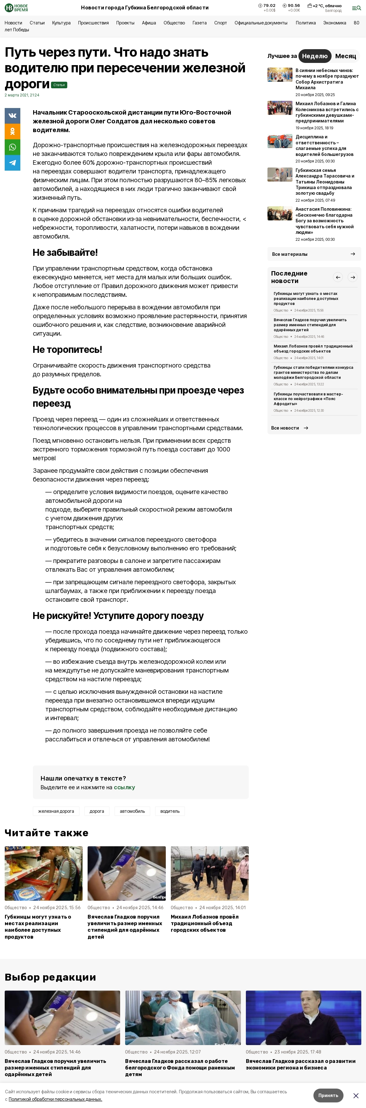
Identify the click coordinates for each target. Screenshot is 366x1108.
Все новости (285, 427)
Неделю (315, 56)
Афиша (149, 22)
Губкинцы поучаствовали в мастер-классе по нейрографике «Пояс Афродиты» (308, 399)
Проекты (125, 22)
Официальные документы (262, 22)
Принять (328, 1095)
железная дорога (56, 811)
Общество (174, 22)
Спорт (220, 22)
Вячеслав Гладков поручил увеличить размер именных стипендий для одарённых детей (125, 927)
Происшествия (93, 22)
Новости (13, 22)
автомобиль (132, 811)
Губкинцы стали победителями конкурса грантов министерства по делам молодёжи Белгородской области (313, 372)
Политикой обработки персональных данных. (55, 1099)
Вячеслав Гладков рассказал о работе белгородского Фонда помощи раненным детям (180, 1067)
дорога (97, 811)
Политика (306, 22)
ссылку (124, 787)
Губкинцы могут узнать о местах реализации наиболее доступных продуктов (38, 927)
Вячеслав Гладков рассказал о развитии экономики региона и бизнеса (301, 1064)
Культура (61, 22)
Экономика (334, 22)
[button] (338, 277)
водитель (170, 811)
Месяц (345, 56)
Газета (200, 22)
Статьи (37, 22)
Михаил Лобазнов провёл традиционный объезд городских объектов (205, 923)
